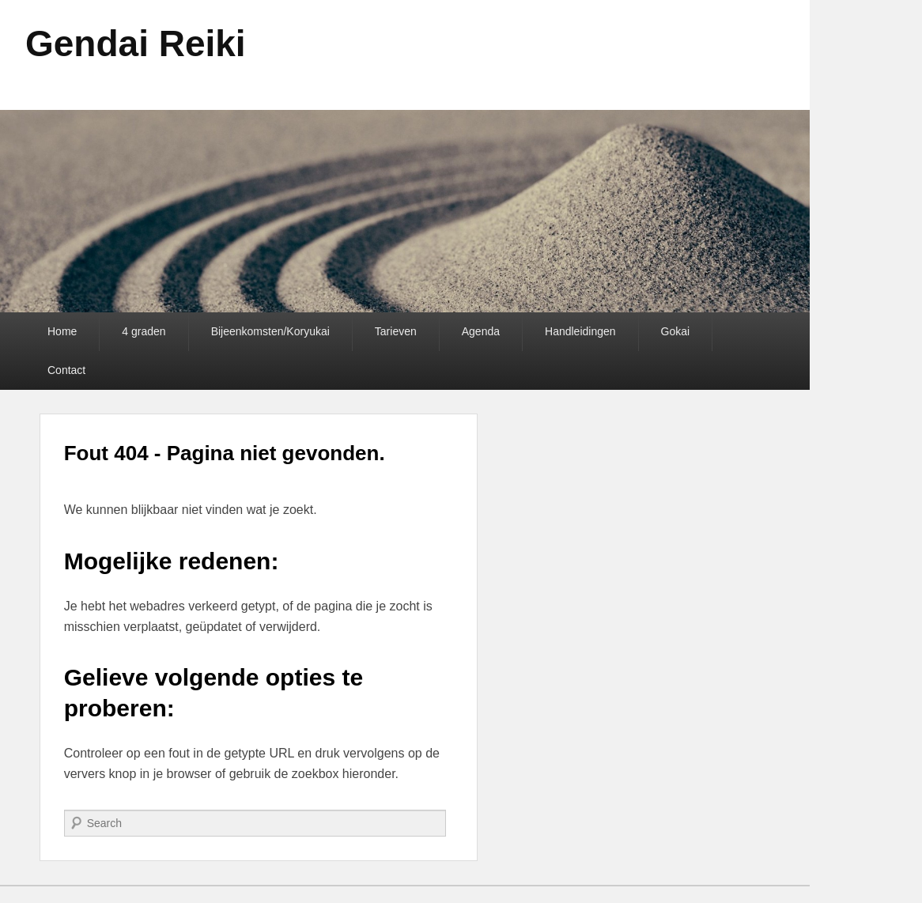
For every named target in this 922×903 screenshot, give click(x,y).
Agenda (481, 331)
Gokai (675, 331)
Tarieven (396, 331)
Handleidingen (580, 331)
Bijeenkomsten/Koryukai (270, 331)
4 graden (143, 331)
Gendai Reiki (135, 43)
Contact (66, 370)
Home (62, 331)
